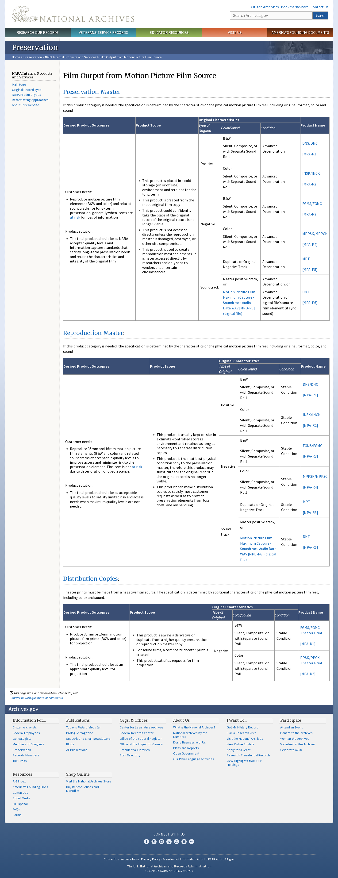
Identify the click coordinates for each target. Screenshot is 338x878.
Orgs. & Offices (134, 720)
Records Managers (26, 755)
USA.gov (228, 859)
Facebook (146, 841)
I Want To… (237, 720)
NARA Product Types (26, 94)
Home (16, 57)
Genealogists (22, 738)
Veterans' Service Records (103, 32)
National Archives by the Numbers (190, 735)
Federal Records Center (137, 733)
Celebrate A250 (291, 750)
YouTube (176, 841)
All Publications (76, 750)
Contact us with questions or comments (36, 698)
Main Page (19, 84)
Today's (83, 727)
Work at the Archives (294, 738)
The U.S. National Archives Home (73, 14)
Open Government (186, 753)
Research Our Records (38, 32)
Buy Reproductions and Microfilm (82, 789)
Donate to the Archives (296, 733)
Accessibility (130, 859)
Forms (17, 815)
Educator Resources (169, 32)
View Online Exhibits (240, 744)
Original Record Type (27, 90)
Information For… (29, 720)
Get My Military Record (242, 727)
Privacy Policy (151, 859)
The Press (20, 761)
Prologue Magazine (79, 733)
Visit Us (234, 32)
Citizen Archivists (265, 6)
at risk (75, 217)
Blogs (70, 744)
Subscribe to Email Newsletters (88, 738)
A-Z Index (19, 781)
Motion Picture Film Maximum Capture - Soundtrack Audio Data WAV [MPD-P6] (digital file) (239, 302)
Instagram (161, 841)
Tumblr (169, 841)
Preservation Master (91, 92)
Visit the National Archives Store (88, 781)
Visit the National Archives (245, 738)
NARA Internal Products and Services (70, 57)
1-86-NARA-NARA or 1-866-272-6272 (169, 871)
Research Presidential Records (248, 755)
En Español (20, 804)
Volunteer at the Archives (298, 744)
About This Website (25, 105)
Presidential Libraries (135, 750)
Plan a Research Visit (241, 733)
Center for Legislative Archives (141, 727)
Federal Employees (26, 733)
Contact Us (319, 6)
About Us (181, 720)
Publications (78, 720)
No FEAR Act (212, 859)
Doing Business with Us (189, 742)
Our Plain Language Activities (193, 759)
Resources (22, 774)
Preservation (32, 57)
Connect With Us (169, 834)
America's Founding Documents (300, 32)
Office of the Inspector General (141, 744)
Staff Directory (130, 755)
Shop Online (78, 774)
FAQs (16, 809)
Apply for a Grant (238, 750)
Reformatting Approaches (30, 100)
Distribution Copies (90, 578)
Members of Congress (28, 744)
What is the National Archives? (194, 727)
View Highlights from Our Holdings (244, 763)
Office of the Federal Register (141, 738)
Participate (290, 720)
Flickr (191, 841)
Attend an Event (291, 727)
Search (320, 15)
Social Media (21, 798)
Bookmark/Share (294, 6)
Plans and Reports (186, 748)
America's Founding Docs (30, 787)
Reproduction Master (93, 333)
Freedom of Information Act (182, 859)
